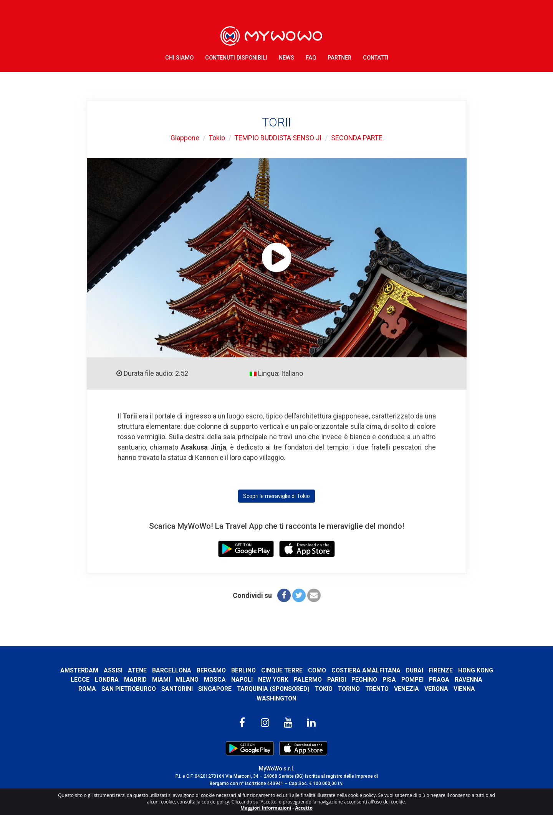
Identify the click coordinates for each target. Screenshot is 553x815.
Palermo (345, 679)
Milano (223, 679)
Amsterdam (98, 670)
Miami (198, 679)
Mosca (252, 679)
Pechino (401, 679)
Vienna (482, 688)
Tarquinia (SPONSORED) (289, 688)
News (286, 57)
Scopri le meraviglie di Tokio (276, 496)
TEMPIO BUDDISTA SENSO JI (278, 138)
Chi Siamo (179, 57)
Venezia (424, 688)
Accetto (304, 808)
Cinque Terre (302, 670)
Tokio (216, 138)
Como (337, 670)
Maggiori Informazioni (265, 808)
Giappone (183, 138)
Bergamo (231, 670)
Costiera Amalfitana (387, 670)
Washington (277, 698)
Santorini (193, 688)
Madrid (172, 679)
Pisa (426, 679)
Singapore (230, 688)
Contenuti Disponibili (236, 57)
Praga (476, 679)
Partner (339, 57)
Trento (394, 688)
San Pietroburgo (143, 688)
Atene (157, 670)
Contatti (375, 57)
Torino (365, 688)
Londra (144, 679)
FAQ (311, 57)
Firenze (462, 670)
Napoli (279, 679)
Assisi (132, 670)
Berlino (263, 670)
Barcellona (191, 670)
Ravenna (74, 688)
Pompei (449, 679)
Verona (454, 688)
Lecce (117, 679)
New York (310, 679)
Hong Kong (84, 679)
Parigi (373, 679)
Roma (102, 688)
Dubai (435, 670)
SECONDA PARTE (357, 138)
